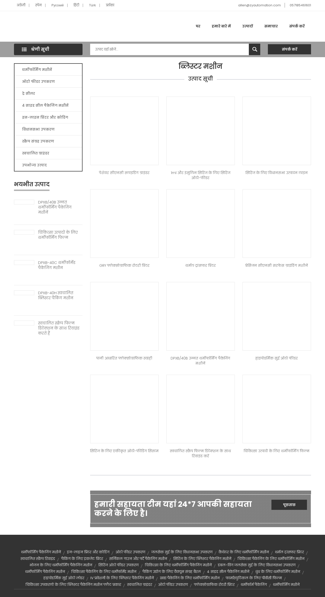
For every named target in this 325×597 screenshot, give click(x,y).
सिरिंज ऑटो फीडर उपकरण (118, 565)
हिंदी (76, 5)
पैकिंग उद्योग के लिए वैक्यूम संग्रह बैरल (171, 571)
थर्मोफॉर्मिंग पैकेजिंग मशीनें (41, 552)
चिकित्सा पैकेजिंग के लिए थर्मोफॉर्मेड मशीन (103, 571)
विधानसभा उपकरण (38, 129)
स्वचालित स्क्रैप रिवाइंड (38, 558)
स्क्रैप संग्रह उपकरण (38, 141)
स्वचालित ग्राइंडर (35, 153)
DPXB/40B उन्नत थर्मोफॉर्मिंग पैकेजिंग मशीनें (55, 207)
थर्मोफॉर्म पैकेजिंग (254, 584)
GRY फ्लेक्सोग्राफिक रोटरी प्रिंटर (124, 265)
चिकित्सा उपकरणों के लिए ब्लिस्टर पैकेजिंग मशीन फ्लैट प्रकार (73, 584)
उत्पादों (247, 26)
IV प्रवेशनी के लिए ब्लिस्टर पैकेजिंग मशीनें (122, 577)
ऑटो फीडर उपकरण (38, 81)
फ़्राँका (110, 5)
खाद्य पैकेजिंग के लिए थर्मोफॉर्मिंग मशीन (190, 577)
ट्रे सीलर (28, 93)
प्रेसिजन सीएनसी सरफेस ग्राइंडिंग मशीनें (276, 265)
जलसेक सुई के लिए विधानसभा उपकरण (182, 552)
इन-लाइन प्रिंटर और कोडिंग (45, 117)
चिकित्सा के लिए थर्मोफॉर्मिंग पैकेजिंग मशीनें (178, 565)
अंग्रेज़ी (21, 5)
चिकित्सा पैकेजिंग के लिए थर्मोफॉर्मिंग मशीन (270, 558)
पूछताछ (289, 504)
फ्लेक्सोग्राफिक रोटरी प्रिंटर (214, 584)
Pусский (58, 5)
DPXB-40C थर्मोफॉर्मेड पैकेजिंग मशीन (56, 265)
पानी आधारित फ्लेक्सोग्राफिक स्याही (124, 358)
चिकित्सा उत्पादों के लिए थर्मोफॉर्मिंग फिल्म (58, 235)
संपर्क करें (297, 26)
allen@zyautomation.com (259, 5)
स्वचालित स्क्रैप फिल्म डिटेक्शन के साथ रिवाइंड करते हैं (58, 328)
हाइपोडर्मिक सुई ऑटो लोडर (63, 577)
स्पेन (38, 5)
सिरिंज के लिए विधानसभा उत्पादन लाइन (277, 172)
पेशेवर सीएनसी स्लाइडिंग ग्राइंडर (124, 172)
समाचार (271, 26)
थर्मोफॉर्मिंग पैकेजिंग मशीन (45, 571)
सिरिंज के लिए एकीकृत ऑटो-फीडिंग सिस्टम (124, 450)
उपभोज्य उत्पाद (34, 165)
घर (198, 26)
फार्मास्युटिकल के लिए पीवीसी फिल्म (254, 577)
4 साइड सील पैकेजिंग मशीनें (45, 105)
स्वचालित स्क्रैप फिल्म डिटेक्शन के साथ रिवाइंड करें (200, 453)
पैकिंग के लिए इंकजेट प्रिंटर (82, 558)
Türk (92, 5)
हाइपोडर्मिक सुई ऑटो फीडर (276, 358)
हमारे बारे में (221, 26)
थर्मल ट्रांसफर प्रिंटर (200, 265)
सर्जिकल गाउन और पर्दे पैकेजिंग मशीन (138, 558)
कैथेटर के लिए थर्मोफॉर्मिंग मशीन (244, 552)
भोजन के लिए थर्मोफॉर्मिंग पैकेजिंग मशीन (60, 565)
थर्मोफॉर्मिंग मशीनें (37, 69)
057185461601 (300, 5)
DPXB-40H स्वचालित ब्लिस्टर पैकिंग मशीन (55, 295)
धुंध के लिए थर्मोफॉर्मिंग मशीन (277, 571)
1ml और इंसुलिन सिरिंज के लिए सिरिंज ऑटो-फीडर (200, 175)
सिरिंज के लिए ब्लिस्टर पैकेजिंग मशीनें (202, 558)
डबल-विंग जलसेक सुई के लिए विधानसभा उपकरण (257, 565)
